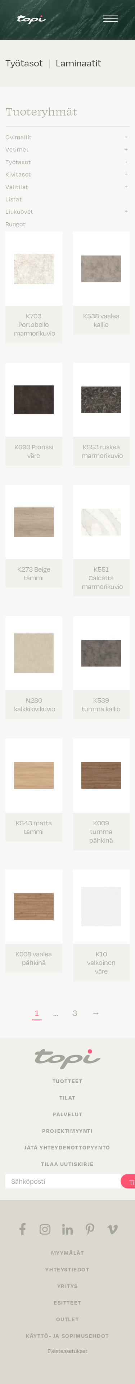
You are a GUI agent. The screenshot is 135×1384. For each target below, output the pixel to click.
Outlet (67, 1319)
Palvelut (67, 1114)
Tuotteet (68, 1081)
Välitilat (16, 187)
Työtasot (18, 162)
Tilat (67, 1097)
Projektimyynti (67, 1130)
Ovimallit (18, 137)
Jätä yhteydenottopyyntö (67, 1147)
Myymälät (67, 1252)
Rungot (15, 224)
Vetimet (17, 149)
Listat (13, 199)
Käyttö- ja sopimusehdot (67, 1335)
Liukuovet (19, 211)
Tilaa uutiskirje (67, 1164)
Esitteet (67, 1302)
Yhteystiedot (67, 1269)
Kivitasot (18, 174)
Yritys (67, 1286)
